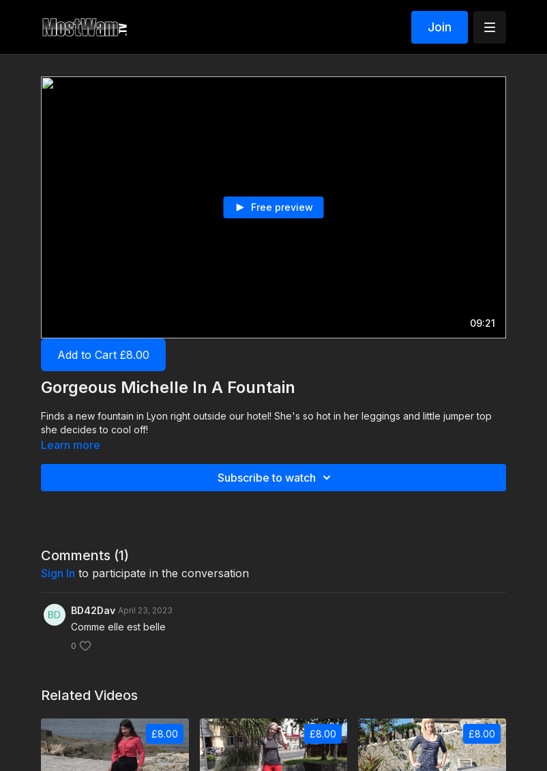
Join (440, 27)
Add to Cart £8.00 (103, 355)
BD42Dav (93, 610)
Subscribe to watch (276, 477)
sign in (58, 573)
